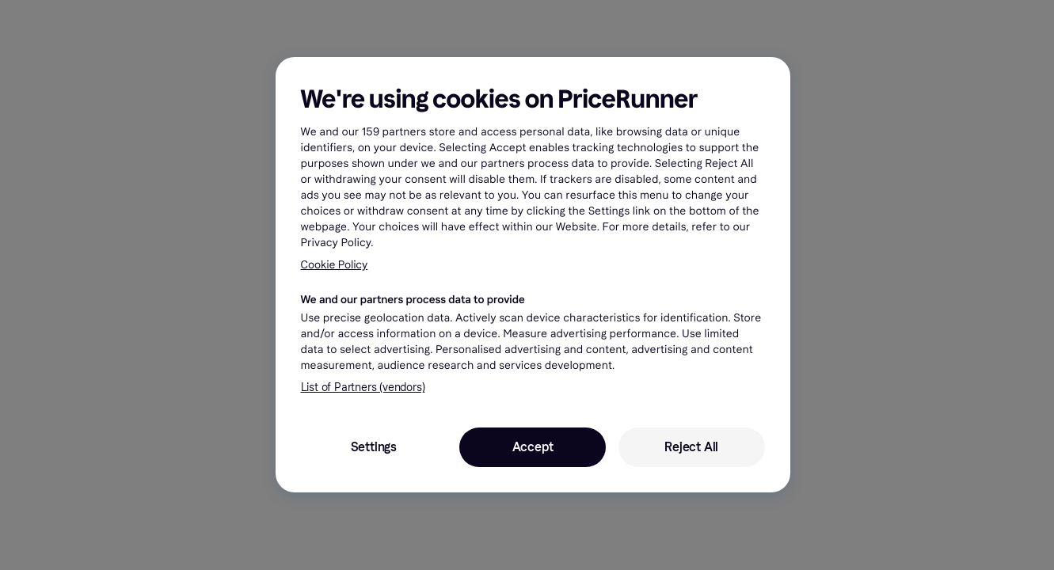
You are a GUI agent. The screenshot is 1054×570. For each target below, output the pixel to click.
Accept (533, 446)
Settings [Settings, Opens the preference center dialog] (374, 446)
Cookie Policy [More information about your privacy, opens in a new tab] (334, 265)
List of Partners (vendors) (363, 387)
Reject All (691, 446)
